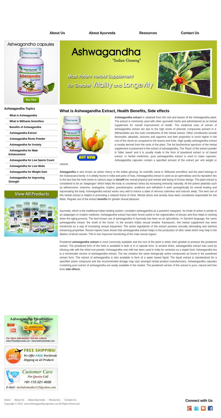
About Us (57, 33)
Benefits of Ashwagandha (25, 127)
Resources (148, 33)
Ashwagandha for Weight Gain (28, 171)
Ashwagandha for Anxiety (25, 144)
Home (21, 33)
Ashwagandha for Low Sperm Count (32, 160)
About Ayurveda (102, 33)
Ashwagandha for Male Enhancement (23, 152)
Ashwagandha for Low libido (27, 166)
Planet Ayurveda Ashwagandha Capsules (42, 16)
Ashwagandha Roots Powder (27, 138)
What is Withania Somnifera (27, 121)
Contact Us (190, 33)
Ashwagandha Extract (23, 133)
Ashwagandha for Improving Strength (27, 179)
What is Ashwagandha (23, 115)
